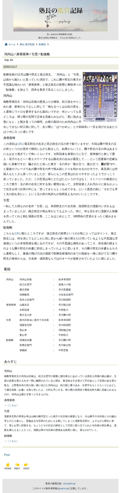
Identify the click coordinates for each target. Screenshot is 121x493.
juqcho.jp (63, 488)
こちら (12, 405)
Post (7, 454)
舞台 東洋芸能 (27, 44)
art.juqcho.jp (69, 483)
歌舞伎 (42, 44)
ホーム (10, 44)
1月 (19, 143)
